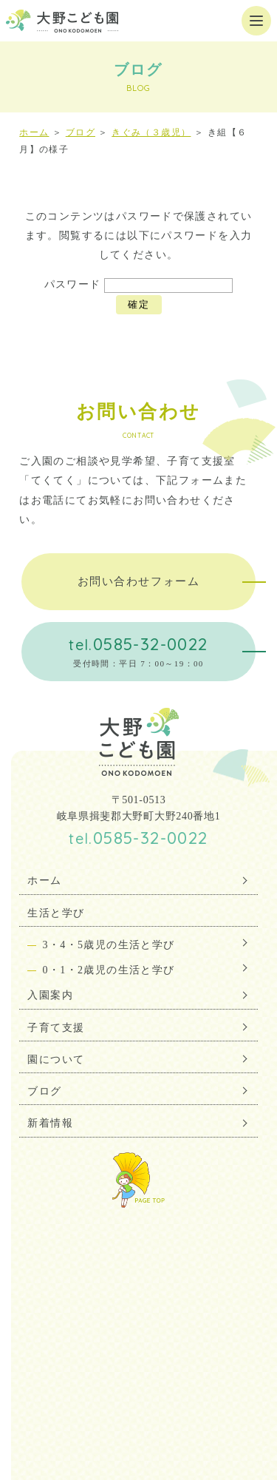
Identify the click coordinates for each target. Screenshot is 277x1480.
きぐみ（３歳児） (151, 132)
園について (55, 1059)
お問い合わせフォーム (138, 581)
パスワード (138, 284)
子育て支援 (55, 1027)
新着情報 (50, 1123)
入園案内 (50, 995)
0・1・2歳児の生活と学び (108, 970)
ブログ (80, 132)
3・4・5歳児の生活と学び (108, 944)
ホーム (34, 132)
